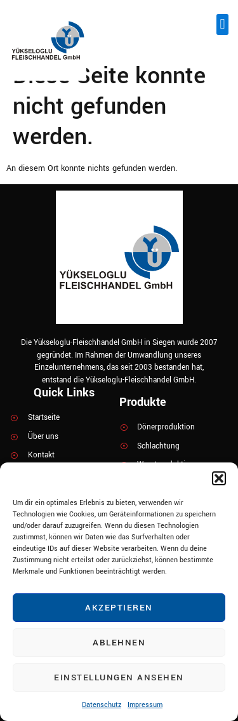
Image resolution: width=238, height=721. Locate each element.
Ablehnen (119, 643)
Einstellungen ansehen (119, 677)
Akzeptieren (119, 608)
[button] (219, 478)
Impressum (145, 705)
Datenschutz (101, 705)
